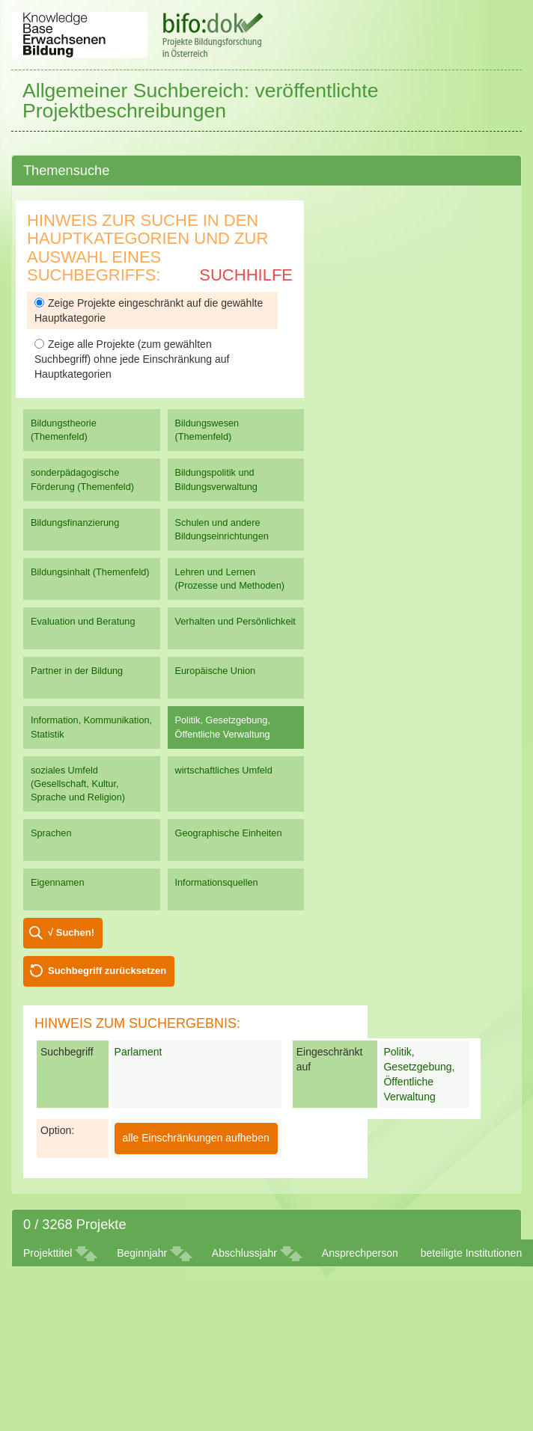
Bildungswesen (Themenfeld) (207, 429)
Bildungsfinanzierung (75, 522)
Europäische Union (215, 670)
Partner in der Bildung (77, 670)
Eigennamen (58, 882)
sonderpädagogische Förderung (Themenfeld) (82, 479)
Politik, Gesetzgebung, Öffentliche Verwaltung (222, 726)
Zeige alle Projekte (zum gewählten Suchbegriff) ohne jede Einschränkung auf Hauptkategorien (131, 359)
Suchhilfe (246, 275)
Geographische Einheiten (228, 833)
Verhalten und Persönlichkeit (235, 621)
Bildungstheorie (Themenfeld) (64, 429)
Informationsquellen (216, 882)
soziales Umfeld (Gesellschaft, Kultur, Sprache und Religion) (78, 783)
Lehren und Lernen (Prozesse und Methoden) (230, 578)
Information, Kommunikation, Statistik (91, 726)
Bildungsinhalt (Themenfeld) (90, 571)
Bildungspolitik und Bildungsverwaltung (216, 479)
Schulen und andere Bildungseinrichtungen (222, 529)
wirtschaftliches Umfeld (223, 770)
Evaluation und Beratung (83, 621)
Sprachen (51, 833)
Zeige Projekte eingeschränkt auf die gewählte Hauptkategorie (148, 310)
